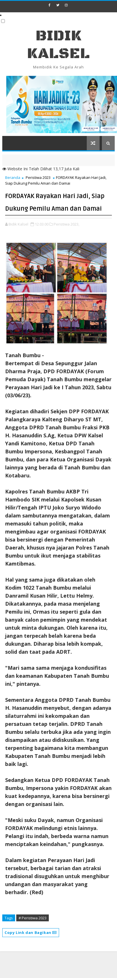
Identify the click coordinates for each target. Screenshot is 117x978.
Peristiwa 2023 (38, 177)
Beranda (12, 177)
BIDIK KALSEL (58, 45)
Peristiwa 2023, (66, 224)
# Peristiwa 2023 (33, 917)
